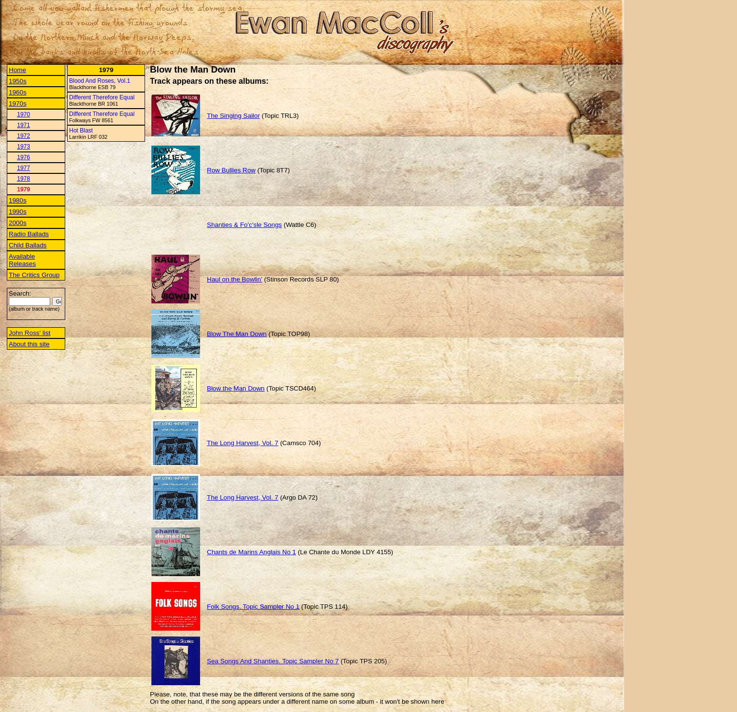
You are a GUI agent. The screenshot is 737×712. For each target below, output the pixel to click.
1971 (23, 125)
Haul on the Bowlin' (234, 279)
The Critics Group (34, 275)
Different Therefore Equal (101, 97)
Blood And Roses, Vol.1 (99, 80)
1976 (23, 157)
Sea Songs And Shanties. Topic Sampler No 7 (273, 661)
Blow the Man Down (236, 388)
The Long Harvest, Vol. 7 (242, 443)
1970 (23, 114)
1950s (17, 81)
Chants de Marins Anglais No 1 (251, 552)
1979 (23, 189)
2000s (17, 222)
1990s (17, 211)
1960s (17, 92)
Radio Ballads (29, 234)
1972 (23, 135)
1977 (23, 168)
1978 (23, 178)
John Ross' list (30, 333)
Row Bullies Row (231, 170)
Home (17, 70)
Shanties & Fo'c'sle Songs (244, 224)
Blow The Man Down (237, 333)
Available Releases (22, 260)
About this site (29, 344)
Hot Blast (81, 130)
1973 (23, 146)
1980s (17, 200)
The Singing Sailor (233, 115)
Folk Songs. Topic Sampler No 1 (253, 606)
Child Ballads (28, 245)
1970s (17, 103)
